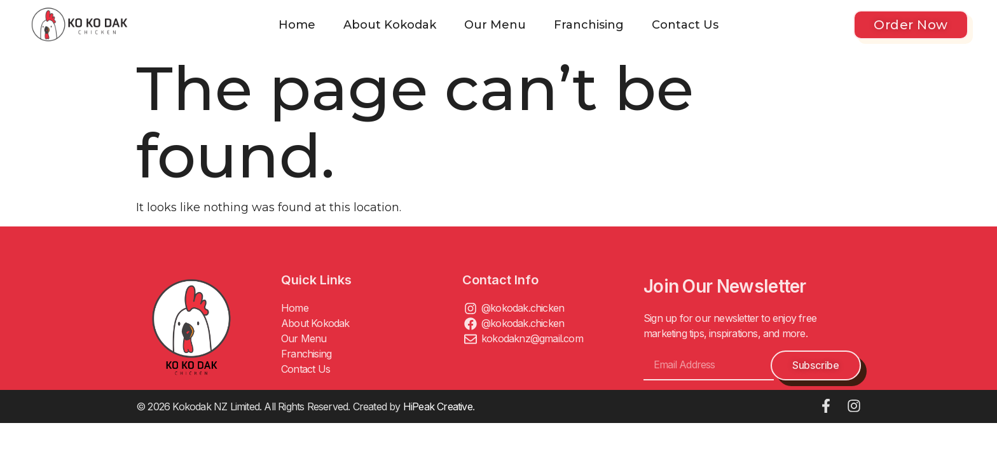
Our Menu (495, 25)
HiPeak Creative (437, 406)
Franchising (589, 25)
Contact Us (685, 25)
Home (296, 25)
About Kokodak (389, 25)
